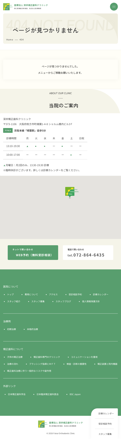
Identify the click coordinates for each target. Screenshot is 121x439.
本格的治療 (32, 329)
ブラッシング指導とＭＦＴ (42, 363)
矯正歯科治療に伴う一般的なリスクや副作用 (29, 370)
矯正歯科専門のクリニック (47, 356)
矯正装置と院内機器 (107, 363)
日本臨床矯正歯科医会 (48, 394)
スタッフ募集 (105, 434)
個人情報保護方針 (91, 301)
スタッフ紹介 (13, 301)
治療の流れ (12, 363)
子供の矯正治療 (15, 356)
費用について (31, 294)
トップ (10, 294)
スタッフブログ (63, 301)
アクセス (53, 294)
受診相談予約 (105, 423)
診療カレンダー (106, 413)
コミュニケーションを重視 (84, 356)
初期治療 (11, 329)
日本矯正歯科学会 (17, 394)
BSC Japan (75, 394)
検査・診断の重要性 (76, 363)
